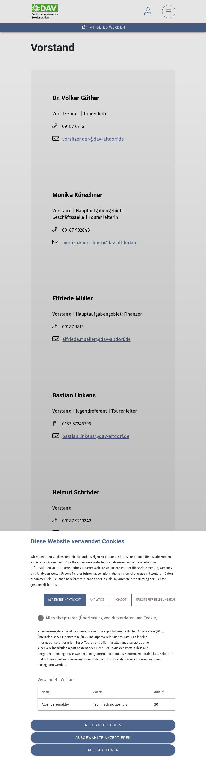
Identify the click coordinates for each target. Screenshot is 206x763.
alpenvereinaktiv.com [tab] (64, 600)
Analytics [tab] (97, 600)
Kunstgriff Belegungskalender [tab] (160, 600)
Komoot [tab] (120, 600)
